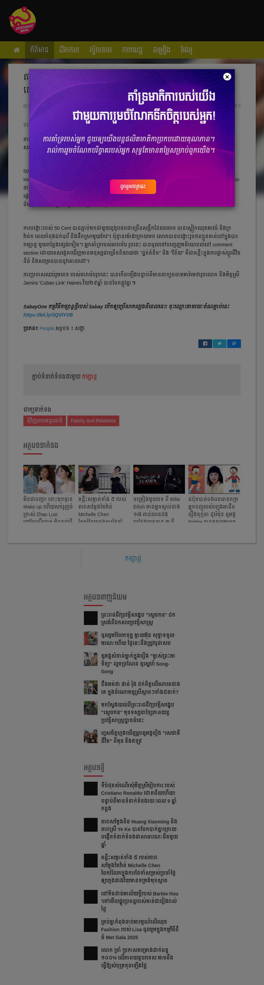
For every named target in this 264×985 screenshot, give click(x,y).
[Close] (227, 77)
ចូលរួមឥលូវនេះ (133, 186)
